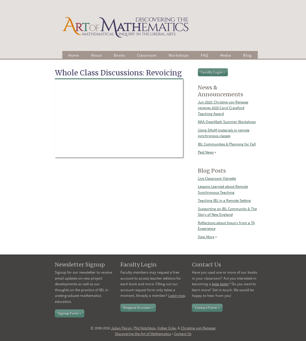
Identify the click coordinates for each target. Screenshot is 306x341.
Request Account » (138, 307)
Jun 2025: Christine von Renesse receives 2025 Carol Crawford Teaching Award (223, 108)
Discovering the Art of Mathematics (143, 333)
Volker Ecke (166, 328)
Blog (247, 55)
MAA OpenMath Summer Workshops (227, 121)
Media (225, 55)
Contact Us (182, 333)
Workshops (179, 55)
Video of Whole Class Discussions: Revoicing (119, 118)
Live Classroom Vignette (217, 178)
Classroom (147, 55)
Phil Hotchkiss (144, 328)
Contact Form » (207, 307)
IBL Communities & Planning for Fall (227, 144)
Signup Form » (69, 313)
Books (119, 55)
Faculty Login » (213, 72)
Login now (176, 295)
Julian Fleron (121, 328)
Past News (206, 152)
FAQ (204, 55)
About (96, 55)
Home (73, 55)
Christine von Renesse (198, 328)
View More (206, 236)
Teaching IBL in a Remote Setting (224, 200)
